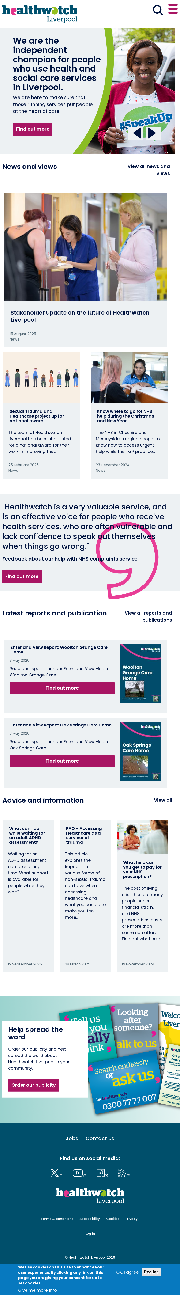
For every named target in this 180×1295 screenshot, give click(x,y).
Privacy (131, 1219)
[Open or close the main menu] (173, 9)
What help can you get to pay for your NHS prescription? (142, 869)
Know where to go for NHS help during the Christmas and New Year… (125, 416)
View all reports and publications (148, 616)
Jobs (72, 1138)
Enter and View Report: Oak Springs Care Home (61, 725)
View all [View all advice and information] (163, 800)
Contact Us (100, 1138)
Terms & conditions (57, 1219)
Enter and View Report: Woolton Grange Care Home (59, 649)
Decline (151, 1272)
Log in (90, 1233)
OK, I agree (127, 1272)
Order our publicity (33, 1085)
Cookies (112, 1219)
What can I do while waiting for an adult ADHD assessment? (27, 835)
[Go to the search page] (158, 11)
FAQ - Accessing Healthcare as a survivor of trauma (84, 835)
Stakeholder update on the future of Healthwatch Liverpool (80, 316)
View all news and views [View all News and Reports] (149, 170)
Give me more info (37, 1290)
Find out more (32, 129)
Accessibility (89, 1219)
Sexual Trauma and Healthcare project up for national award (37, 416)
